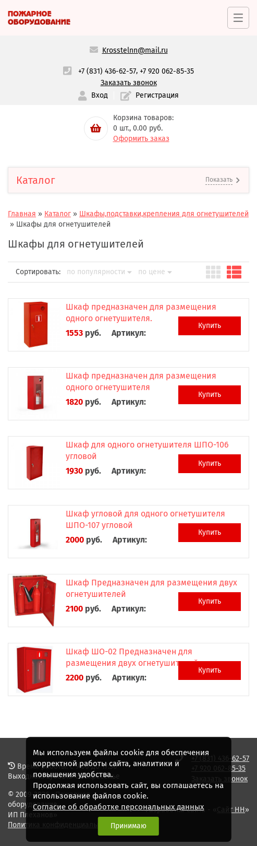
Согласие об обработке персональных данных (118, 807)
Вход (92, 96)
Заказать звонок (129, 82)
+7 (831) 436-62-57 (107, 71)
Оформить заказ (141, 138)
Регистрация (149, 96)
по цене (155, 272)
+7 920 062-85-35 (167, 71)
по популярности (99, 272)
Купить (209, 325)
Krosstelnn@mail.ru (135, 50)
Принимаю (128, 825)
